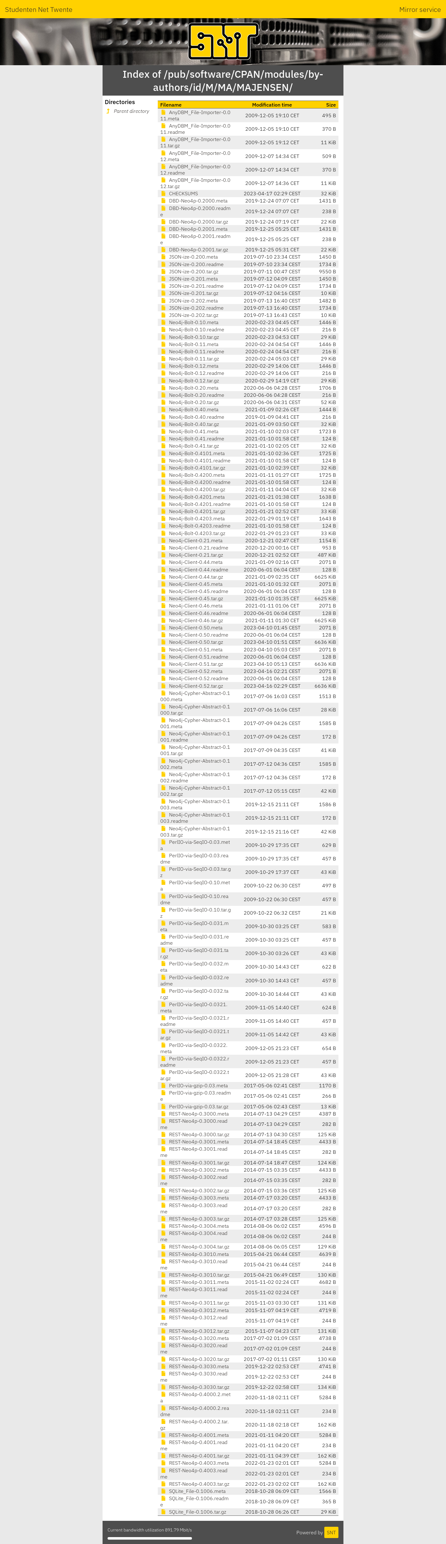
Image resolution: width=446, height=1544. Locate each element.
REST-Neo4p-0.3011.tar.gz (194, 1303)
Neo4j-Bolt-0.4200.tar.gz (192, 489)
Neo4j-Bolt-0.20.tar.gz (189, 402)
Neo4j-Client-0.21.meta (191, 540)
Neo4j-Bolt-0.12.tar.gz (189, 380)
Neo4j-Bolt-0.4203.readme (195, 526)
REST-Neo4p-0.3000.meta (194, 1114)
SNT (331, 1532)
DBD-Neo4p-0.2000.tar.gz (194, 221)
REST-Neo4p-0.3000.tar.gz (194, 1134)
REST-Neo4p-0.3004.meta (194, 1226)
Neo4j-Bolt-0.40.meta (189, 409)
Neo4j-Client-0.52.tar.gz (191, 686)
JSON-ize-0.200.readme (192, 264)
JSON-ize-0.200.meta (189, 257)
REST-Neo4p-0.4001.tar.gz (194, 1455)
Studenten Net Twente (38, 9)
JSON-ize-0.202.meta (189, 300)
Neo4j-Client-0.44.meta (191, 562)
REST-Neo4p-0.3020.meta (194, 1338)
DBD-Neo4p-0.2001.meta (193, 229)
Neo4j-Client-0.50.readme (194, 635)
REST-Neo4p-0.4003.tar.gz (194, 1484)
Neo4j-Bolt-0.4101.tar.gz (192, 468)
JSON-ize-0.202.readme (192, 308)
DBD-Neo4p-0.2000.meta (193, 200)
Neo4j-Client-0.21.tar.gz (191, 555)
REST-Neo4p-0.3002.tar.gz (194, 1190)
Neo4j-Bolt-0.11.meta (189, 344)
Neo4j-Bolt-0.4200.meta (192, 475)
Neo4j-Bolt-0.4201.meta (192, 497)
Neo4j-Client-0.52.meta (191, 671)
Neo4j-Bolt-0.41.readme (192, 438)
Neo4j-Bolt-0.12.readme (192, 373)
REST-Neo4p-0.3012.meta (194, 1310)
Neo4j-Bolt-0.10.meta (189, 322)
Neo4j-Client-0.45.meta (191, 584)
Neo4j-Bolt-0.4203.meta (192, 518)
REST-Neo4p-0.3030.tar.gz (194, 1387)
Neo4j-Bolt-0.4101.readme (195, 460)
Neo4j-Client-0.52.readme (194, 678)
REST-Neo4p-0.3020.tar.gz (194, 1359)
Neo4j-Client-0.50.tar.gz (191, 642)
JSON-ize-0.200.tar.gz (189, 271)
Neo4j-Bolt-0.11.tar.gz (189, 358)
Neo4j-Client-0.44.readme (194, 569)
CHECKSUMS (179, 193)
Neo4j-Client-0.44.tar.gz (191, 577)
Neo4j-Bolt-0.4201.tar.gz (192, 511)
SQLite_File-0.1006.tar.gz (193, 1512)
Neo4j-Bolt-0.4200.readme (195, 482)
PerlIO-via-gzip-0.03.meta (194, 1085)
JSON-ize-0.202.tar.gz (189, 315)
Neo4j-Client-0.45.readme (194, 591)
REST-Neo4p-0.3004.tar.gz (194, 1246)
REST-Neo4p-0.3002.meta (194, 1170)
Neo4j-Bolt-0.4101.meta (192, 453)
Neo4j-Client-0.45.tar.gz (191, 598)
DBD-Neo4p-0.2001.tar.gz (194, 249)
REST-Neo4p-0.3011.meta (194, 1282)
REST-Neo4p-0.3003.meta (194, 1198)
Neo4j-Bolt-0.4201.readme (195, 504)
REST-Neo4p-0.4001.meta (194, 1435)
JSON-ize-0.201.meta (189, 279)
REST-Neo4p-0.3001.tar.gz (194, 1162)
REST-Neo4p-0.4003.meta (194, 1463)
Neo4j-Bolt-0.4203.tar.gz (192, 533)
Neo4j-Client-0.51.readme (194, 657)
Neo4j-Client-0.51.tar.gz (191, 664)
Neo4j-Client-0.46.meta (191, 605)
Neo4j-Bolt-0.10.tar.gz (189, 337)
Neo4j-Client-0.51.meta (191, 649)
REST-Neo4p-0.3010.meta (194, 1254)
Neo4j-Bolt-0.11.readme (192, 351)
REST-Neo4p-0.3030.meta (194, 1366)
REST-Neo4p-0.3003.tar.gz (194, 1219)
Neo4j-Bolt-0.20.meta (189, 388)
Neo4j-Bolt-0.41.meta (189, 431)
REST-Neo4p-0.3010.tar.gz (194, 1275)
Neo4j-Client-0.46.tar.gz (191, 620)
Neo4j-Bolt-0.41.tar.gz (189, 446)
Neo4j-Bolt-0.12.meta (189, 366)
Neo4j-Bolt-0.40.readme (192, 417)
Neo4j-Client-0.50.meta (191, 627)
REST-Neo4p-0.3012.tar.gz (194, 1331)
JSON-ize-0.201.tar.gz (189, 293)
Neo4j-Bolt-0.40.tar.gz (189, 424)
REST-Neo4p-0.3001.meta (194, 1141)
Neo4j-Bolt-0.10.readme (192, 329)
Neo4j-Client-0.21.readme (194, 547)
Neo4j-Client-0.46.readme (194, 613)
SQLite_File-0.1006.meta (193, 1491)
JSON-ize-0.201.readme (192, 286)
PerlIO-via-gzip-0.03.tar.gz (194, 1106)
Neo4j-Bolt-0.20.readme (192, 395)
